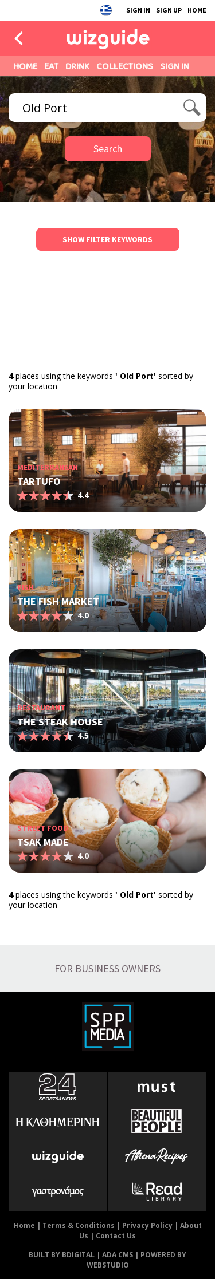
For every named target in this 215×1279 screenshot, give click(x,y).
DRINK (77, 66)
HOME (196, 10)
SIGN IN (138, 10)
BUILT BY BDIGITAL (62, 1255)
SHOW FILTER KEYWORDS (107, 239)
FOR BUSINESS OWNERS (107, 968)
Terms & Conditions (78, 1225)
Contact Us (116, 1236)
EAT (51, 66)
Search (107, 148)
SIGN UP (169, 10)
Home (24, 1225)
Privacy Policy (147, 1225)
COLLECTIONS (124, 66)
